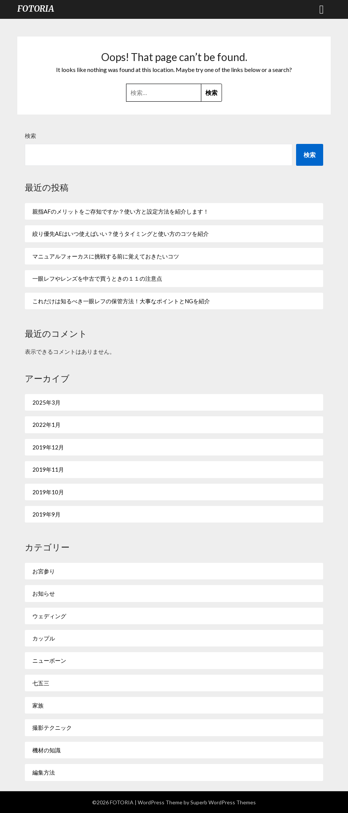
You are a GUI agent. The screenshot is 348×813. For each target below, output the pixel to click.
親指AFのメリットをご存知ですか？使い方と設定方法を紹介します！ (120, 211)
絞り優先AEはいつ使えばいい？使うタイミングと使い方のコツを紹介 (120, 233)
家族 (38, 705)
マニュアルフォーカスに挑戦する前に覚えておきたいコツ (105, 256)
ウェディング (49, 616)
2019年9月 (46, 514)
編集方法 (43, 772)
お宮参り (43, 571)
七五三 (40, 683)
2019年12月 (48, 447)
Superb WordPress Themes (223, 802)
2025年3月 (46, 402)
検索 (30, 135)
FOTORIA (35, 8)
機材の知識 (46, 750)
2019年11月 (48, 469)
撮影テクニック (52, 727)
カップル (43, 638)
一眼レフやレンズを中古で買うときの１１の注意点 (97, 278)
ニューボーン (49, 660)
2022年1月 (46, 424)
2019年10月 (48, 492)
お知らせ (43, 593)
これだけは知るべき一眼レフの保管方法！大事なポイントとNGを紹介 (121, 301)
